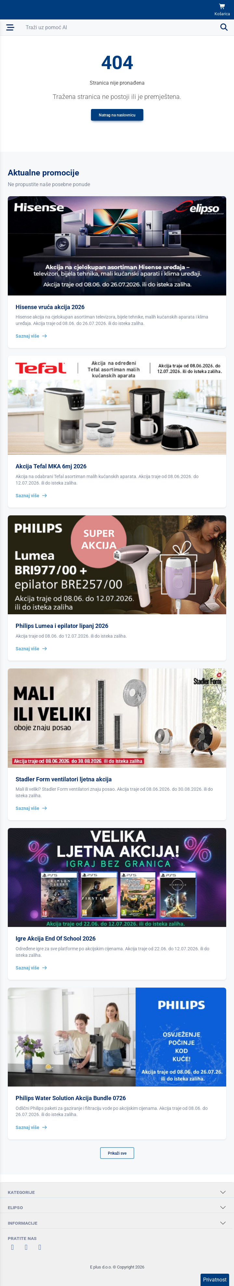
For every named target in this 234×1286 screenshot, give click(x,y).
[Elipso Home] (23, 10)
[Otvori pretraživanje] (127, 27)
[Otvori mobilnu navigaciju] (10, 27)
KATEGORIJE (21, 1192)
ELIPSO (15, 1207)
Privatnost (215, 1280)
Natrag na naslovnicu (117, 115)
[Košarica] (222, 10)
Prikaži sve (117, 1153)
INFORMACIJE (22, 1223)
